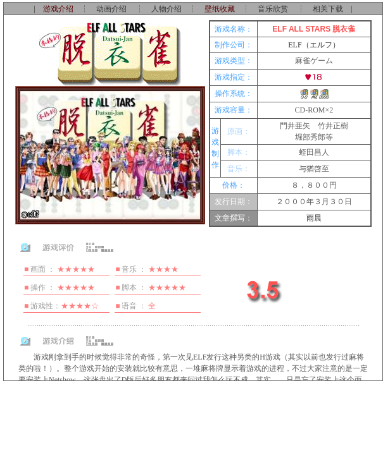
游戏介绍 (58, 8)
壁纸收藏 (219, 8)
